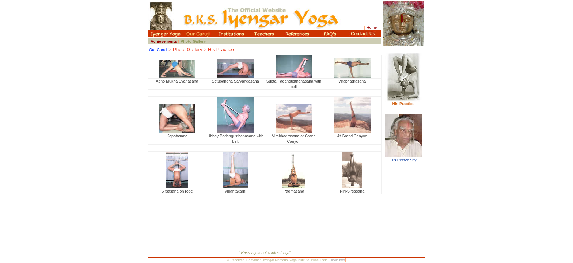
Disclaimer (337, 260)
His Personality (403, 157)
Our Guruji (158, 49)
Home (372, 27)
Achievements (164, 41)
